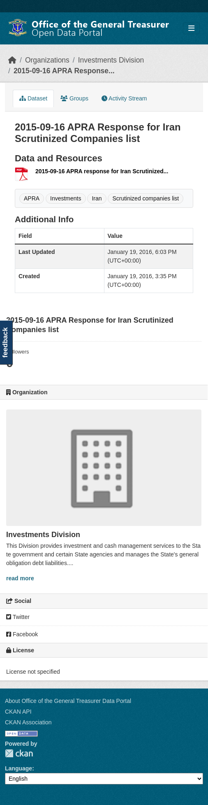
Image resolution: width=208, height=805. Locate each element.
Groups (74, 98)
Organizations (47, 60)
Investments (65, 198)
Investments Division (111, 60)
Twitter (18, 617)
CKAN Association (28, 722)
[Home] (12, 60)
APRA (31, 198)
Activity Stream (124, 98)
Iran (97, 198)
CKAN (19, 753)
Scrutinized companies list (145, 198)
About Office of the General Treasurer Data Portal (68, 701)
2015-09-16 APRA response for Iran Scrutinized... (101, 171)
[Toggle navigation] (191, 29)
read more (20, 578)
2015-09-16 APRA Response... (64, 71)
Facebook (22, 634)
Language (18, 768)
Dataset (33, 98)
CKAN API (18, 711)
